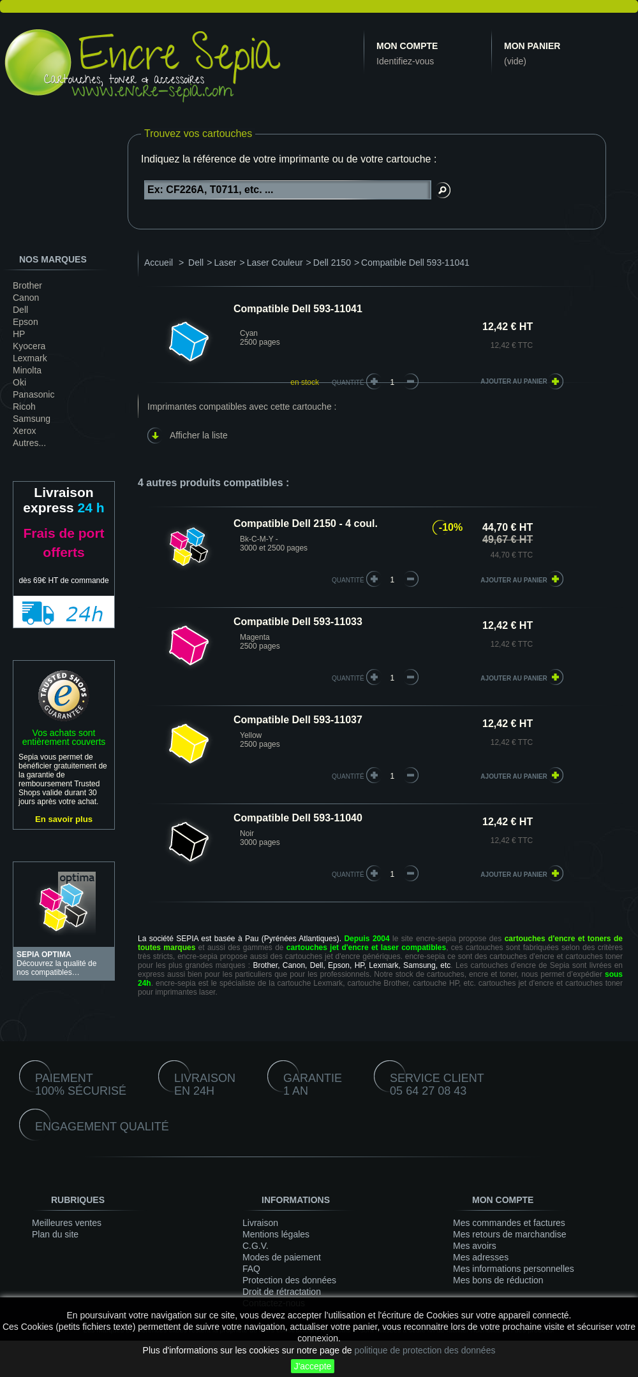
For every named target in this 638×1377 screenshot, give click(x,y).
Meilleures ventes (66, 1223)
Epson (25, 322)
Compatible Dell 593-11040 (298, 817)
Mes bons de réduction (498, 1280)
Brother (27, 285)
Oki (19, 382)
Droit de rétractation (281, 1292)
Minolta (27, 370)
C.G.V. (255, 1246)
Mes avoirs (474, 1245)
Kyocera (29, 346)
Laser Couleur (275, 262)
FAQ (251, 1269)
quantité (348, 580)
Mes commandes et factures (509, 1222)
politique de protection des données (424, 1350)
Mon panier (532, 46)
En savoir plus (64, 819)
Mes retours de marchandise (509, 1234)
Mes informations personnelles (513, 1268)
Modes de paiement (281, 1257)
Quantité (348, 382)
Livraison (260, 1223)
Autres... (29, 443)
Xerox (24, 431)
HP (19, 334)
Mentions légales (275, 1234)
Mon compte (407, 46)
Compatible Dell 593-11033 (298, 621)
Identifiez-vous (405, 61)
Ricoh (24, 406)
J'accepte (313, 1366)
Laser (225, 262)
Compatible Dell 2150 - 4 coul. (306, 523)
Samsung (31, 419)
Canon (26, 297)
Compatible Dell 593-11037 (298, 719)
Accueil (158, 262)
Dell (20, 310)
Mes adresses (480, 1257)
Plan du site (55, 1234)
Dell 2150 (332, 262)
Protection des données (289, 1280)
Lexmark (30, 358)
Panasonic (33, 394)
